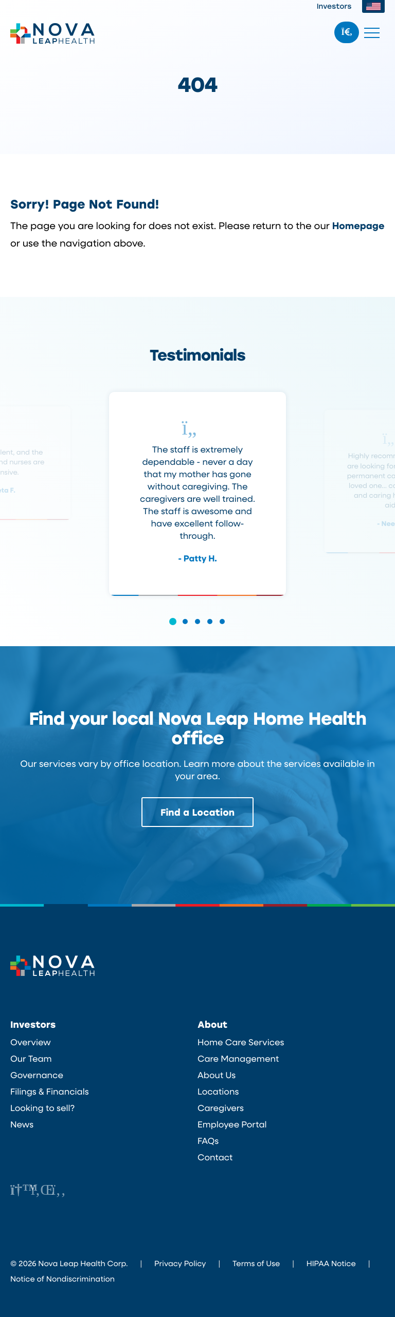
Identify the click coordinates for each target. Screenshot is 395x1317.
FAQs (208, 1140)
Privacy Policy (180, 1263)
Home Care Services (241, 1042)
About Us (217, 1075)
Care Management (238, 1058)
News (21, 1124)
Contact (215, 1157)
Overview (30, 1042)
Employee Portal (232, 1124)
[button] (173, 628)
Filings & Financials (49, 1091)
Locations (218, 1091)
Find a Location (197, 812)
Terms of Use (256, 1263)
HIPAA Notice (331, 1263)
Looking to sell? (42, 1108)
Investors (334, 6)
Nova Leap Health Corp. (52, 33)
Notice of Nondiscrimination (62, 1278)
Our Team (31, 1058)
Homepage (358, 225)
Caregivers (221, 1108)
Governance (36, 1075)
